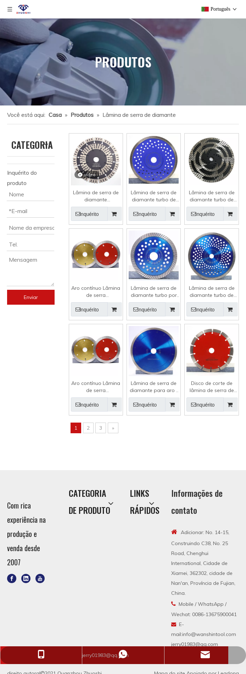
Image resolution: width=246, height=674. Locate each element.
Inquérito (85, 214)
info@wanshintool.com (209, 634)
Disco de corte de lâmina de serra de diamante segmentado (212, 387)
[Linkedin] (25, 578)
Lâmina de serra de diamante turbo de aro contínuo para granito (212, 196)
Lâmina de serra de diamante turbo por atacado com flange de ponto (154, 292)
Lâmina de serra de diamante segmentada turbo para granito (96, 196)
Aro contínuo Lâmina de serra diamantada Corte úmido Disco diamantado (95, 292)
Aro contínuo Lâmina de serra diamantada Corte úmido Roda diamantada (95, 387)
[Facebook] (11, 578)
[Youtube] (40, 578)
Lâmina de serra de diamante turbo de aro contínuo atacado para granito (212, 292)
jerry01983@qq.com (194, 644)
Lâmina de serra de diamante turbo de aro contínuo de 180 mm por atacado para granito (153, 196)
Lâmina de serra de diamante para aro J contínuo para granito (154, 387)
